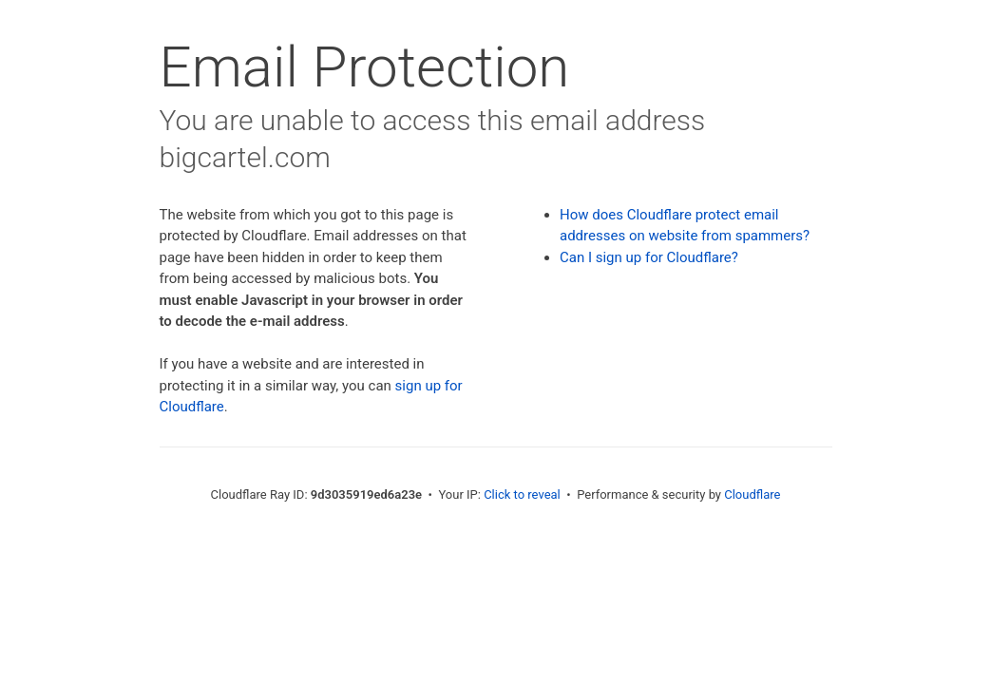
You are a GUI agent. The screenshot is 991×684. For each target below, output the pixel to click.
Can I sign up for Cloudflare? (649, 257)
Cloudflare (752, 494)
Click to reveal (522, 494)
